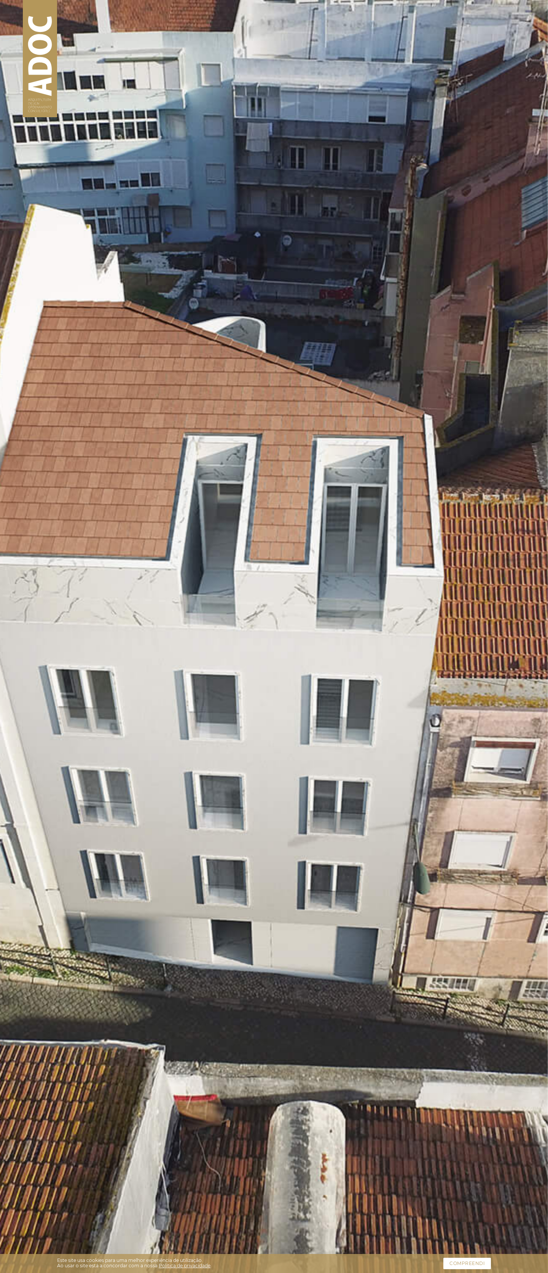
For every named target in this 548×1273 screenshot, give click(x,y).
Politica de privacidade (184, 1265)
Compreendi (467, 1263)
